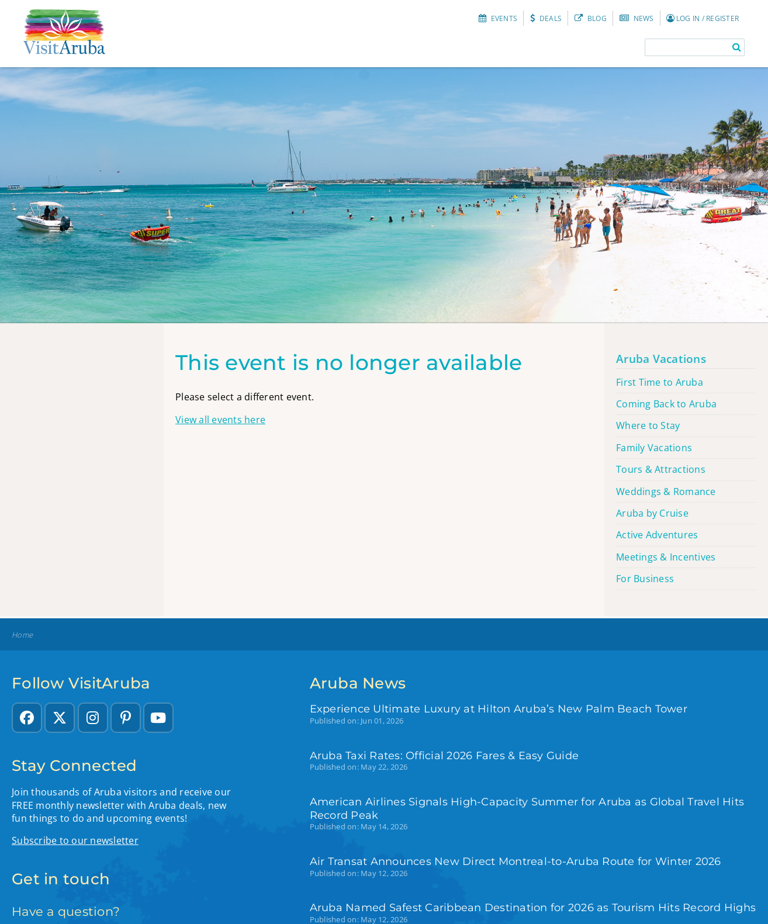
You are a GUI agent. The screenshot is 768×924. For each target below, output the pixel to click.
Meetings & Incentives (665, 557)
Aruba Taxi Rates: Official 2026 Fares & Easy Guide (444, 755)
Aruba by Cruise (652, 513)
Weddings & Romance (666, 491)
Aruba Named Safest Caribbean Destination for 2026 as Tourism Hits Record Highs (533, 907)
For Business (645, 578)
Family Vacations (654, 447)
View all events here (220, 419)
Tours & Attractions (660, 469)
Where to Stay (648, 425)
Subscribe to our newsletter (75, 840)
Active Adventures (657, 534)
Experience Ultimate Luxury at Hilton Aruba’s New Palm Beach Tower (498, 708)
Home (22, 635)
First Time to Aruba (659, 382)
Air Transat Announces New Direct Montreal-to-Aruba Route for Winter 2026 (515, 861)
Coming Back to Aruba (666, 403)
